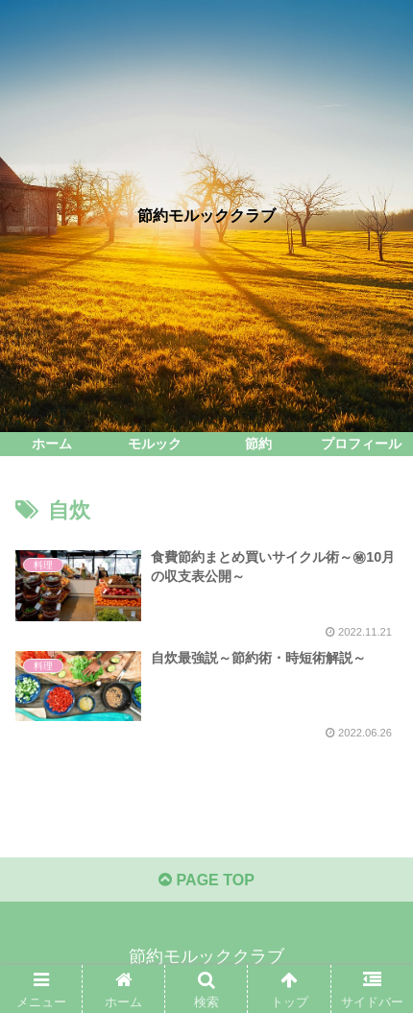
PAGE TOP (206, 880)
